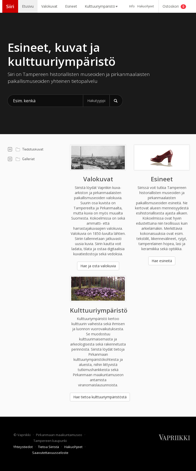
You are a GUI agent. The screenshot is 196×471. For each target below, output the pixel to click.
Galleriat (24, 159)
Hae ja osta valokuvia (98, 265)
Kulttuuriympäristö (101, 6)
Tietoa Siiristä (49, 446)
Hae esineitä (162, 260)
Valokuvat (49, 6)
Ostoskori (174, 6)
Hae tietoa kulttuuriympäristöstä (100, 396)
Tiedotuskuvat (28, 149)
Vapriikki (24, 434)
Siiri (10, 6)
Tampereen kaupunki (50, 440)
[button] (10, 149)
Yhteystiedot (23, 446)
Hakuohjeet (145, 6)
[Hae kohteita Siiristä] (45, 101)
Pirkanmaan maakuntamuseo (59, 434)
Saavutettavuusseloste (50, 452)
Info (132, 6)
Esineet (71, 6)
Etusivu (28, 6)
